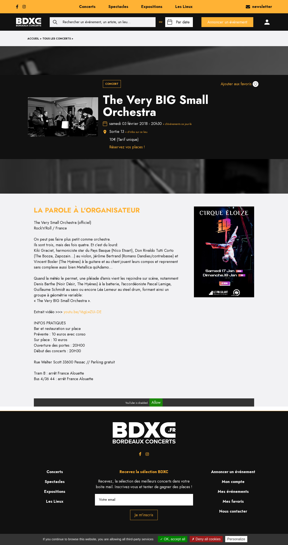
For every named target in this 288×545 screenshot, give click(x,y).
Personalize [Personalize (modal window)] (236, 539)
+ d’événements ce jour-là (177, 124)
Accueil (33, 39)
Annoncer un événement (227, 22)
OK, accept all (172, 539)
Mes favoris (233, 501)
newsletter (259, 6)
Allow (156, 402)
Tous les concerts (56, 39)
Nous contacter (233, 511)
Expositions (151, 6)
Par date (183, 22)
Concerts (87, 6)
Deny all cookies (206, 539)
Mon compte (233, 481)
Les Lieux (184, 6)
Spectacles (118, 6)
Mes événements (233, 491)
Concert (111, 84)
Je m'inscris (144, 515)
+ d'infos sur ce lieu (136, 132)
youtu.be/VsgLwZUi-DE (83, 312)
